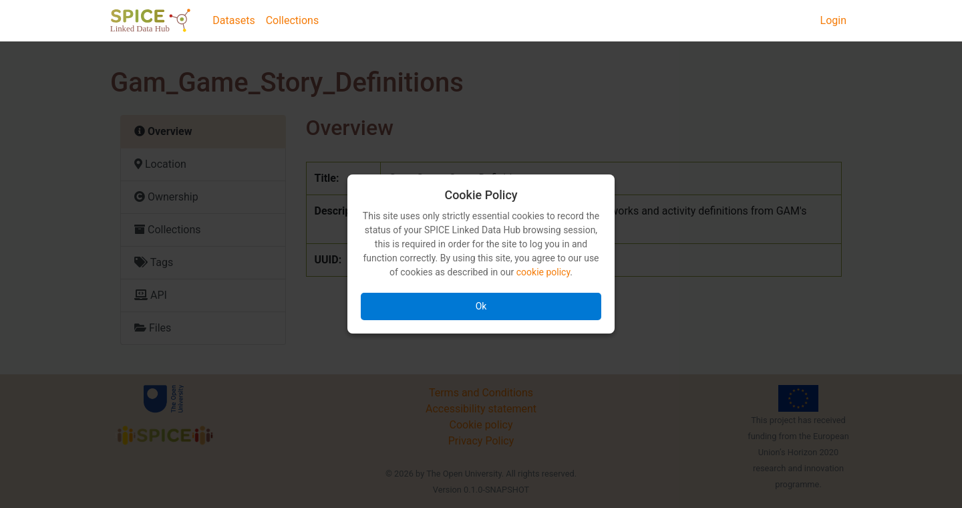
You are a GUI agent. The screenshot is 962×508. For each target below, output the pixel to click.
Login (833, 20)
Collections (292, 20)
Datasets (233, 20)
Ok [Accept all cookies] (481, 306)
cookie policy (543, 272)
